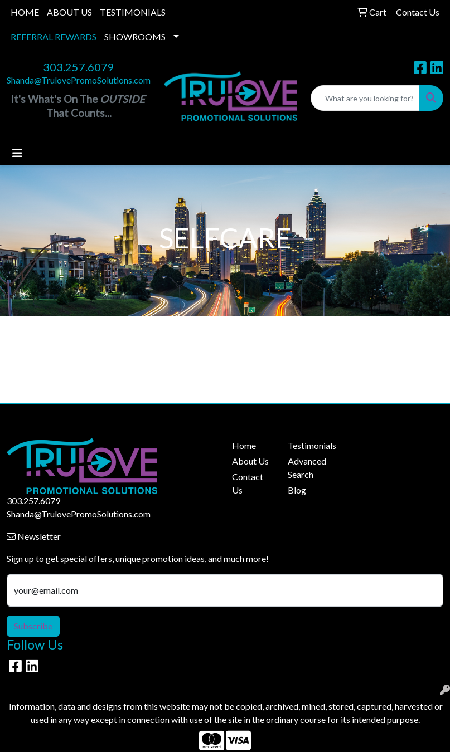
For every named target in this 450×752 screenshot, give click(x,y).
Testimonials (309, 445)
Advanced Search (307, 468)
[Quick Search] (365, 98)
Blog (297, 490)
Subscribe (33, 626)
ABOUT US (69, 12)
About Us (250, 461)
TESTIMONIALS (133, 12)
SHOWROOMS (135, 36)
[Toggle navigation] (17, 153)
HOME (25, 12)
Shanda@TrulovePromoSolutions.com (79, 80)
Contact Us (247, 483)
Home (244, 445)
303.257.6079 (78, 67)
